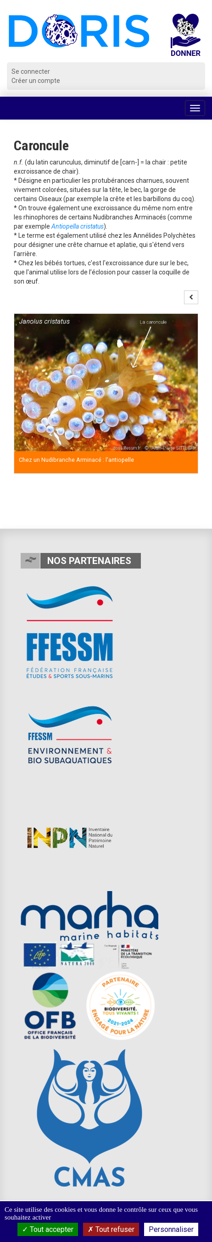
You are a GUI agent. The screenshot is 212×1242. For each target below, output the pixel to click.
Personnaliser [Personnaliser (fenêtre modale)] (171, 1229)
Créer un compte (35, 80)
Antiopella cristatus (77, 226)
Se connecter (30, 71)
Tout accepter (47, 1229)
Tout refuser (111, 1229)
